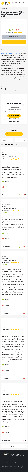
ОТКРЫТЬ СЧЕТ (14, 42)
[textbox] (7, 140)
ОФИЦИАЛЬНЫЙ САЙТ (14, 36)
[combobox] (7, 140)
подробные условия (14, 115)
